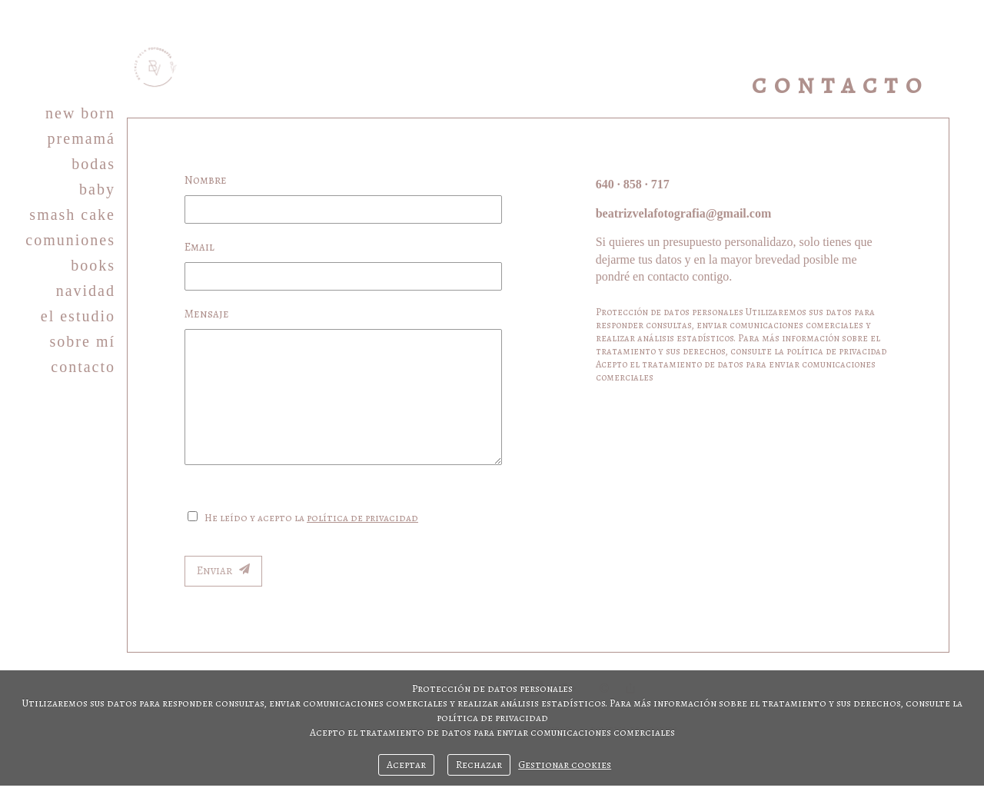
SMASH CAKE (72, 214)
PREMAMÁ (81, 138)
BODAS (93, 163)
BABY (97, 189)
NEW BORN (80, 113)
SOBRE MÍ (82, 341)
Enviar (223, 570)
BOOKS (93, 265)
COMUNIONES (70, 239)
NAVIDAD (85, 290)
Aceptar (406, 764)
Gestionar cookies (564, 764)
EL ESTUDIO (78, 315)
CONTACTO (83, 366)
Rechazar (479, 764)
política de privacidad (362, 517)
